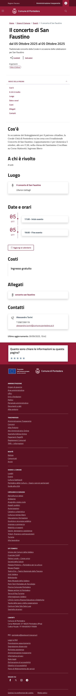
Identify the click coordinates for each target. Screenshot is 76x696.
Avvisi (10, 461)
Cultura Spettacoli (15, 479)
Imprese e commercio (16, 524)
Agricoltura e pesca (15, 495)
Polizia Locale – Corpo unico (19, 558)
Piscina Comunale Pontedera (19, 587)
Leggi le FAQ (13, 640)
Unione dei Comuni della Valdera (20, 552)
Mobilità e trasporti (15, 527)
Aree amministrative (16, 390)
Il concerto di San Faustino (28, 185)
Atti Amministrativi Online (18, 430)
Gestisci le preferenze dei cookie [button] (21, 692)
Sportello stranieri (15, 609)
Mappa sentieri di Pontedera (19, 590)
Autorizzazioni (13, 508)
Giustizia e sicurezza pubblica (19, 521)
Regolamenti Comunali (17, 440)
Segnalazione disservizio (17, 646)
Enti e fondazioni (14, 396)
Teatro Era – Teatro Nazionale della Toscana (25, 571)
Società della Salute (16, 561)
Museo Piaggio (13, 568)
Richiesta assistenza (16, 649)
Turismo (11, 537)
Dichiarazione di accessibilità (19, 662)
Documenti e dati (14, 406)
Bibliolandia (12, 577)
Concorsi (11, 424)
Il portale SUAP (14, 555)
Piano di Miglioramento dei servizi (21, 668)
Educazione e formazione (18, 518)
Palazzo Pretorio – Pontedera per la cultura (25, 564)
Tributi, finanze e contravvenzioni (21, 533)
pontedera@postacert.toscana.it (24, 635)
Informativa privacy (15, 655)
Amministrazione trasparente (48, 3)
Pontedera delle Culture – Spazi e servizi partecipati (28, 482)
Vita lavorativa (13, 540)
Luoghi (10, 473)
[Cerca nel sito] (65, 11)
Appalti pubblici (14, 505)
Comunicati (12, 458)
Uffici (10, 393)
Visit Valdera (13, 574)
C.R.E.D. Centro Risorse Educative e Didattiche (26, 599)
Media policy (42, 692)
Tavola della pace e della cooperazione (23, 603)
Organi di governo (15, 387)
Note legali (12, 659)
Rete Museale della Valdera (18, 580)
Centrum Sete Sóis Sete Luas (19, 606)
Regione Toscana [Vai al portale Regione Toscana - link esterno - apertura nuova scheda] (13, 3)
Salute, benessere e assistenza (20, 530)
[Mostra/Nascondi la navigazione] (2, 10)
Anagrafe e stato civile (17, 502)
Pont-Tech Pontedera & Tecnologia (21, 583)
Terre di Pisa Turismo (16, 593)
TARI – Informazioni (16, 443)
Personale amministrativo (18, 403)
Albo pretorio (13, 409)
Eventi (10, 476)
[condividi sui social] (14, 58)
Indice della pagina (38, 81)
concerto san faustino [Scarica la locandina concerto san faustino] (25, 294)
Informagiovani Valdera (17, 596)
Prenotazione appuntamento (19, 643)
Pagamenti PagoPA (15, 437)
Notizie (10, 455)
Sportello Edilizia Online (17, 433)
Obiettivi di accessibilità (17, 665)
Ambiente (12, 498)
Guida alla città (14, 486)
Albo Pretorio (13, 427)
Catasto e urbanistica (16, 511)
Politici (10, 399)
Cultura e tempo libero (17, 514)
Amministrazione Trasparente (19, 421)
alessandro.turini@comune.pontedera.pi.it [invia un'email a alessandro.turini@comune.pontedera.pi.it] (35, 325)
